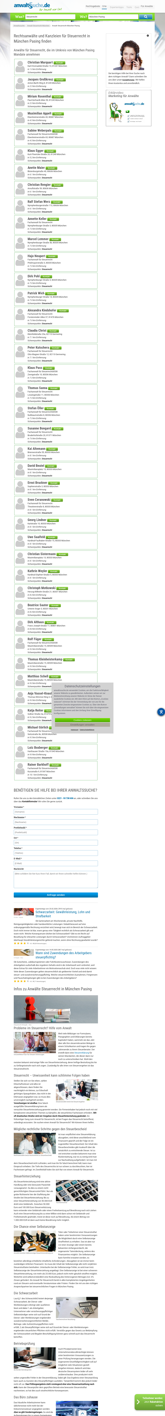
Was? (19, 16)
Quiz (135, 6)
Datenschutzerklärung (87, 729)
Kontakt (59, 63)
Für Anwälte (147, 6)
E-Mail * (18, 858)
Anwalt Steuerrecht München (38, 26)
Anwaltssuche (19, 26)
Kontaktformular (128, 80)
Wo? (83, 16)
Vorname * (19, 807)
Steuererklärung (81, 1053)
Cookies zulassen (83, 720)
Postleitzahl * (20, 827)
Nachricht (19, 868)
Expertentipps (115, 6)
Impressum (74, 729)
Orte (104, 6)
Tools (128, 6)
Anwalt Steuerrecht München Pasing (66, 26)
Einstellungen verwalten (82, 724)
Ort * (16, 837)
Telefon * (18, 848)
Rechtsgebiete (93, 6)
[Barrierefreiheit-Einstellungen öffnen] (161, 712)
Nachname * (20, 817)
